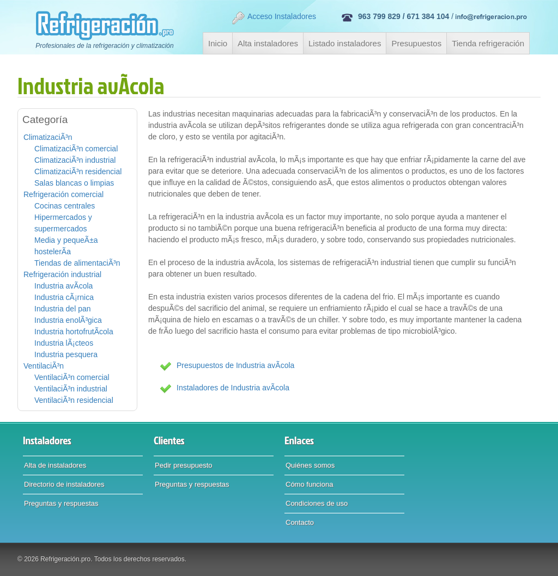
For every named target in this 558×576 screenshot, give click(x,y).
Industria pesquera (66, 354)
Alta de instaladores (55, 465)
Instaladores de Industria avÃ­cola (233, 387)
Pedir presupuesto (184, 465)
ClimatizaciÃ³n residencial (78, 171)
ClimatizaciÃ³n (47, 137)
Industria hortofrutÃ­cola (73, 331)
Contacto (300, 522)
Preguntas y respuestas (61, 503)
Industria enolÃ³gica (68, 320)
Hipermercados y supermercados (63, 223)
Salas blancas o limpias (74, 183)
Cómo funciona (309, 484)
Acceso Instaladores (273, 18)
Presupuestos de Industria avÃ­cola (235, 365)
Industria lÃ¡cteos (63, 343)
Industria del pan (62, 308)
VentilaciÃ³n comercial (72, 377)
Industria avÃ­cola (63, 285)
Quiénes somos (310, 465)
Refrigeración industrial (62, 274)
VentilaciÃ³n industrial (70, 388)
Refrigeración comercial (63, 194)
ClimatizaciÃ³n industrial (75, 160)
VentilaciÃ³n (43, 365)
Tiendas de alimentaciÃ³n (77, 263)
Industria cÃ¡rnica (64, 297)
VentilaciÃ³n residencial (73, 400)
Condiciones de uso (317, 503)
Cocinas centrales (64, 205)
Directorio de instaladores (64, 484)
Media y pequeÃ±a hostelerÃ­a (66, 246)
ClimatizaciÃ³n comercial (76, 148)
